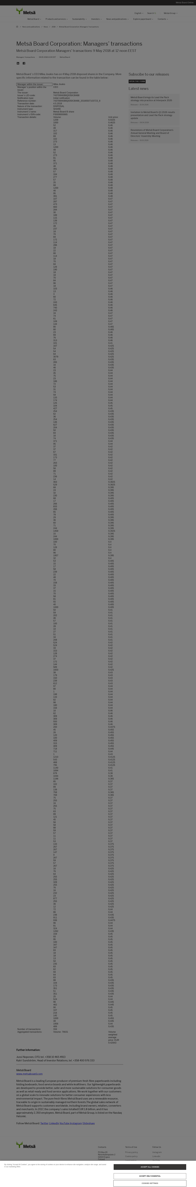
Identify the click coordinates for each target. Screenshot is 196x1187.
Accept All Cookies (150, 1171)
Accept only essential (150, 1180)
